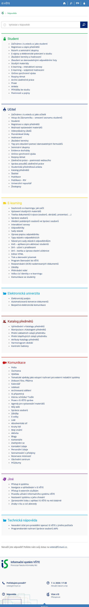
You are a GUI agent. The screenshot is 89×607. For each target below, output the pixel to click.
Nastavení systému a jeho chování (28, 497)
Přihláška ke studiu (20, 89)
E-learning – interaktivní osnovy (26, 66)
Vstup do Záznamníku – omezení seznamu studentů (36, 117)
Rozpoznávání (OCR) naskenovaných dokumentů (35, 263)
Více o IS (55, 594)
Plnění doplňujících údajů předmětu (29, 336)
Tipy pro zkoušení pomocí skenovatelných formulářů (37, 143)
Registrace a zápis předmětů (25, 47)
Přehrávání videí (19, 270)
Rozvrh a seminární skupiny (25, 50)
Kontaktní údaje (19, 446)
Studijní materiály (20, 63)
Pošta (14, 367)
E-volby (14, 416)
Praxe (14, 83)
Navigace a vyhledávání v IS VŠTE (27, 487)
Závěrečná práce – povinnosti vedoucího (31, 160)
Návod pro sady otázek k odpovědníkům (31, 241)
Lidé (13, 420)
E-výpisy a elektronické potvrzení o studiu (31, 53)
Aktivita (15, 433)
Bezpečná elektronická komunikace (28, 305)
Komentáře (16, 439)
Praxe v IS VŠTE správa (22, 400)
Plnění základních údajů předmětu (28, 333)
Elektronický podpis (20, 298)
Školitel (14, 173)
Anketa (14, 86)
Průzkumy (16, 462)
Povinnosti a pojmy (20, 93)
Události (15, 387)
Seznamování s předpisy (23, 452)
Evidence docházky (20, 150)
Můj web (15, 406)
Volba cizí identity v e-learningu (26, 273)
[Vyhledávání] (71, 3)
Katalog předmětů (20, 170)
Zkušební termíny (19, 140)
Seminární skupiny (20, 147)
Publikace (16, 176)
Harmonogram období (22, 342)
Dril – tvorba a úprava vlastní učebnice (30, 250)
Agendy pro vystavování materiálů (28, 403)
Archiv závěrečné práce (22, 79)
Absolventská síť (19, 423)
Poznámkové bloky (20, 134)
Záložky (15, 267)
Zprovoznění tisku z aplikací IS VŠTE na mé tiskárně (36, 500)
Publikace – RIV (18, 180)
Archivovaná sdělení (21, 390)
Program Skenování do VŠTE (25, 260)
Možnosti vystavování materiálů (26, 127)
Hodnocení (16, 137)
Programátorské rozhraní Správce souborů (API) (34, 528)
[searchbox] (44, 25)
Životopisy (16, 186)
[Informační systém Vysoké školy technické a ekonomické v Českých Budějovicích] (5, 3)
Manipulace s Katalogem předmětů (28, 329)
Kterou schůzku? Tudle (22, 397)
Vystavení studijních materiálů (26, 211)
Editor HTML (17, 254)
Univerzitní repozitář (21, 183)
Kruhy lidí (16, 426)
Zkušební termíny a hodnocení (26, 56)
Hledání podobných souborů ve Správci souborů (35, 221)
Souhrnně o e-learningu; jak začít (27, 208)
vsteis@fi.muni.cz (58, 547)
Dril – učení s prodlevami (23, 247)
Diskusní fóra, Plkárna (22, 380)
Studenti (15, 121)
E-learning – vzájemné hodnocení (27, 70)
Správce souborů (19, 218)
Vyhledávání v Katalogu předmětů (27, 326)
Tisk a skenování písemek (23, 257)
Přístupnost (55, 597)
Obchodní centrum (20, 459)
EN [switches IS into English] (77, 3)
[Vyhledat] (84, 25)
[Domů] (64, 3)
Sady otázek (17, 231)
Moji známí (16, 429)
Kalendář (15, 383)
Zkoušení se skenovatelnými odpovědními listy (34, 60)
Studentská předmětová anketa (26, 166)
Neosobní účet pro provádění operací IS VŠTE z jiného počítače (42, 525)
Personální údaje (19, 449)
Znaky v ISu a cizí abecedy (24, 503)
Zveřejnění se (18, 443)
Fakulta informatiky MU (28, 565)
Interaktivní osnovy (20, 224)
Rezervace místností (21, 456)
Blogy (14, 436)
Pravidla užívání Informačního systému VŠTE (33, 494)
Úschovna (16, 370)
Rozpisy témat (18, 76)
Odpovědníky (17, 227)
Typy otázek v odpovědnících (25, 237)
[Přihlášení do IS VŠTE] (84, 3)
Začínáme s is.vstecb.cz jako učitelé (28, 114)
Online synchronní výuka (23, 73)
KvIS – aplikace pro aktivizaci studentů (30, 244)
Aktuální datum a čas (59, 586)
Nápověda (12, 13)
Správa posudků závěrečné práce (27, 163)
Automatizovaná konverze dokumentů (29, 301)
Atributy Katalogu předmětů (25, 339)
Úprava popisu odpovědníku (25, 234)
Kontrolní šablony (20, 346)
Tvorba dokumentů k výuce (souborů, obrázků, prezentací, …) (41, 214)
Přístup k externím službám (24, 490)
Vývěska (15, 374)
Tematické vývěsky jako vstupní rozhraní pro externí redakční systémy (45, 377)
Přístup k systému (20, 484)
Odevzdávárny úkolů (21, 130)
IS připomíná (17, 393)
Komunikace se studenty (23, 277)
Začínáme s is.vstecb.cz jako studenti (29, 43)
